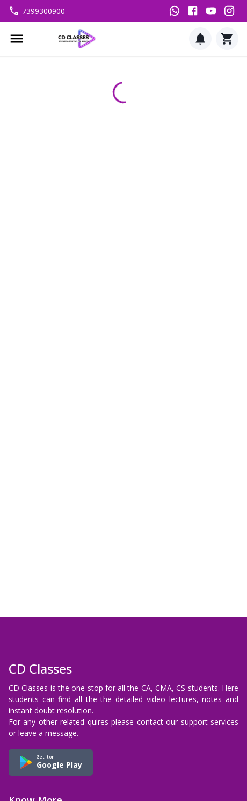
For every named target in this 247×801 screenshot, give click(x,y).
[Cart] (227, 38)
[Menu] (17, 39)
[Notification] (200, 38)
